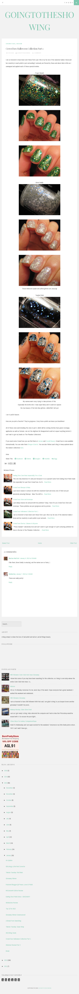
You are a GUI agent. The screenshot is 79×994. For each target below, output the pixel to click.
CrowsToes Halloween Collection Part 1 (24, 48)
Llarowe (40, 441)
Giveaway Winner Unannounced (15, 915)
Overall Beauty (50, 441)
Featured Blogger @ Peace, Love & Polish (19, 884)
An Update (9, 860)
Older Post (73, 543)
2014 (5, 777)
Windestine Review (12, 903)
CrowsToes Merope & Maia (21, 487)
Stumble (46, 459)
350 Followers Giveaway (17, 698)
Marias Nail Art (14, 558)
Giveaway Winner (11, 878)
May (7, 831)
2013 (5, 783)
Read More (47, 482)
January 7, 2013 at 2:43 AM (24, 574)
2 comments (37, 53)
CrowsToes (10, 44)
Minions (12, 686)
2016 (5, 770)
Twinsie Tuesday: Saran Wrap (15, 927)
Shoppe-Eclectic (33, 444)
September (9, 806)
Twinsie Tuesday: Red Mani (14, 872)
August (8, 812)
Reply (10, 566)
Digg (54, 459)
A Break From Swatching (13, 921)
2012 (5, 960)
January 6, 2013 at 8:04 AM (28, 558)
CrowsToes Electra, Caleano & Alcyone (25, 523)
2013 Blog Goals (11, 933)
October (8, 800)
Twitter (28, 459)
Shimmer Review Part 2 (13, 945)
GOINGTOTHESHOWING (45, 988)
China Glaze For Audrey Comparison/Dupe (23, 721)
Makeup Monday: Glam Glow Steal (21, 709)
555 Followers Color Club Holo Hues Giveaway (24, 675)
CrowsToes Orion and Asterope (23, 499)
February (9, 849)
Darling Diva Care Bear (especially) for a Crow (27, 475)
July (7, 818)
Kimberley (12, 574)
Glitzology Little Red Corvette (15, 866)
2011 (5, 966)
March (8, 843)
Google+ (36, 459)
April (7, 837)
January (8, 855)
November (9, 794)
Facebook (19, 459)
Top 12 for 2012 (11, 909)
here (22, 448)
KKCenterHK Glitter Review (14, 890)
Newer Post (6, 543)
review (19, 44)
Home (40, 543)
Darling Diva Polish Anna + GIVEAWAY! (18, 897)
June (7, 825)
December (9, 788)
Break (7, 951)
